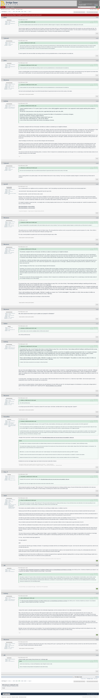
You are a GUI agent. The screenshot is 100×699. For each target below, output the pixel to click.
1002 (22, 11)
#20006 (97, 163)
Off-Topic (13, 9)
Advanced (99, 7)
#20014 (97, 416)
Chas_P (6, 472)
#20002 (97, 38)
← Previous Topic (83, 678)
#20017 (97, 565)
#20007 (97, 184)
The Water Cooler (19, 9)
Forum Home (9, 696)
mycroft (6, 184)
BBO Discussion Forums (5, 9)
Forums (3, 7)
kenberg (6, 101)
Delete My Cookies (15, 696)
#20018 (97, 593)
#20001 (97, 17)
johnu (5, 17)
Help (96, 5)
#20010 (97, 309)
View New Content (93, 9)
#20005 (97, 101)
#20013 (97, 395)
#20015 (97, 472)
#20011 (97, 323)
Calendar (12, 7)
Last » (30, 11)
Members (7, 7)
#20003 (97, 60)
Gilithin (5, 323)
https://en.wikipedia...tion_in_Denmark (54, 385)
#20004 (97, 80)
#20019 (97, 639)
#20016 (97, 495)
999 (14, 11)
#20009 (97, 244)
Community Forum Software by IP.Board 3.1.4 (90, 696)
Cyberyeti (6, 38)
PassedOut (7, 416)
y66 (4, 565)
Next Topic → (96, 678)
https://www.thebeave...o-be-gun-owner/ (27, 207)
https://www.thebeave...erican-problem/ (27, 206)
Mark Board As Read (22, 696)
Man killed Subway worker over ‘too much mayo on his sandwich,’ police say (58, 437)
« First (9, 11)
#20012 (97, 341)
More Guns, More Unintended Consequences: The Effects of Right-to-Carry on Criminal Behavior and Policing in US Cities (46, 569)
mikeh (5, 495)
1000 (16, 11)
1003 (25, 11)
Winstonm (6, 80)
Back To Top (4, 696)
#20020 (97, 655)
